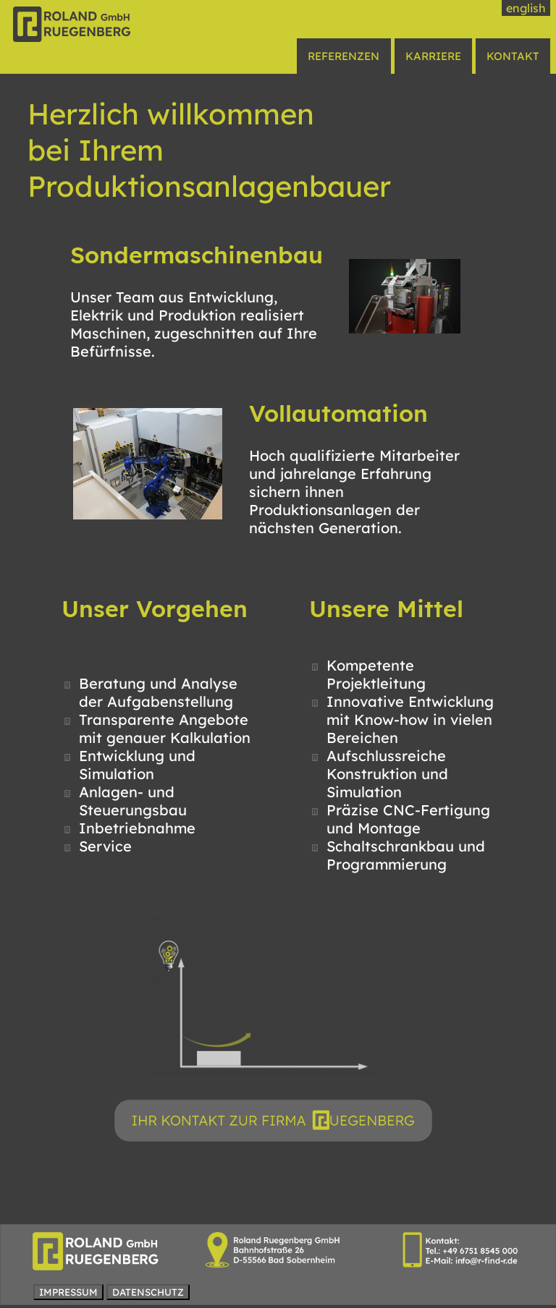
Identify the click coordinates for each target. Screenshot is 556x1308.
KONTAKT (512, 56)
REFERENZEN (343, 56)
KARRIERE (433, 56)
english (526, 8)
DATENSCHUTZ (148, 1292)
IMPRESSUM (68, 1292)
